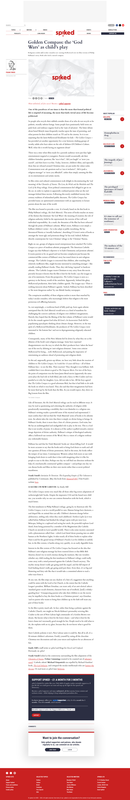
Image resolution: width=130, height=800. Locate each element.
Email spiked (100, 790)
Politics (107, 232)
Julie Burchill (108, 171)
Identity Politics (109, 146)
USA (37, 792)
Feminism (39, 787)
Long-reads (41, 33)
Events (89, 30)
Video (105, 292)
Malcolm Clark (109, 144)
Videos (45, 30)
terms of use (59, 798)
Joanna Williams (71, 785)
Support (36, 715)
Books (89, 33)
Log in (111, 25)
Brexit (38, 785)
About (7, 780)
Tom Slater (107, 261)
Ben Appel (106, 117)
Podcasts (17, 33)
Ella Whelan (70, 787)
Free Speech (39, 790)
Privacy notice (10, 787)
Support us (112, 33)
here (36, 482)
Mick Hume (70, 790)
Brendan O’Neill (71, 780)
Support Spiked (10, 782)
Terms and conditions (12, 785)
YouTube (123, 25)
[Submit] (25, 25)
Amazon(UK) (71, 479)
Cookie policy (9, 790)
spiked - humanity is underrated (65, 33)
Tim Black (69, 792)
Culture (51, 98)
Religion (61, 669)
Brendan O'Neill (109, 200)
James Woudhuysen (110, 230)
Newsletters (112, 30)
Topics (13, 30)
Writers (29, 30)
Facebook (117, 25)
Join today (52, 750)
